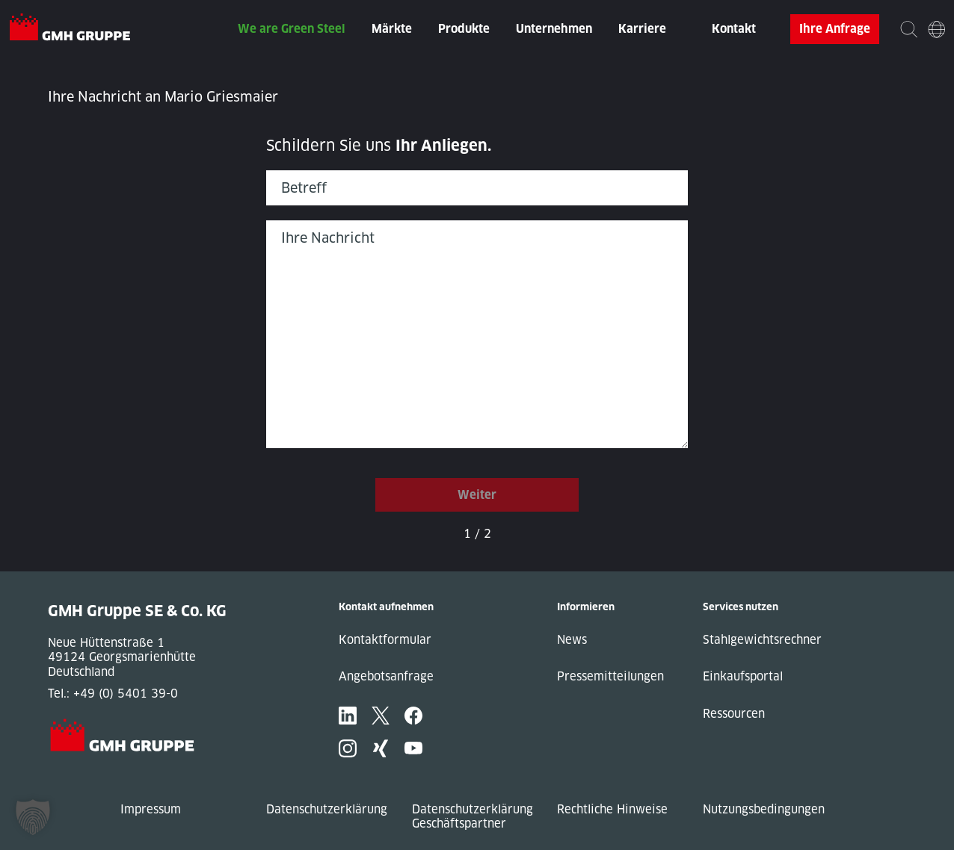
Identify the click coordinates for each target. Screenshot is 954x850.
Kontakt (734, 29)
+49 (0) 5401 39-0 (125, 693)
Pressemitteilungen (610, 676)
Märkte (392, 29)
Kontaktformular (385, 640)
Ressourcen (734, 714)
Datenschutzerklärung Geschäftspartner (472, 816)
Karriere (642, 29)
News (572, 640)
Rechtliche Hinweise (612, 809)
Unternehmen (554, 29)
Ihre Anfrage (834, 29)
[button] (33, 817)
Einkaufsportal (743, 676)
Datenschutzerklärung (326, 809)
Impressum (150, 809)
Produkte (464, 29)
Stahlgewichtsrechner (762, 640)
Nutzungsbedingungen (764, 809)
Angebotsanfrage (386, 676)
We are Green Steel (291, 29)
